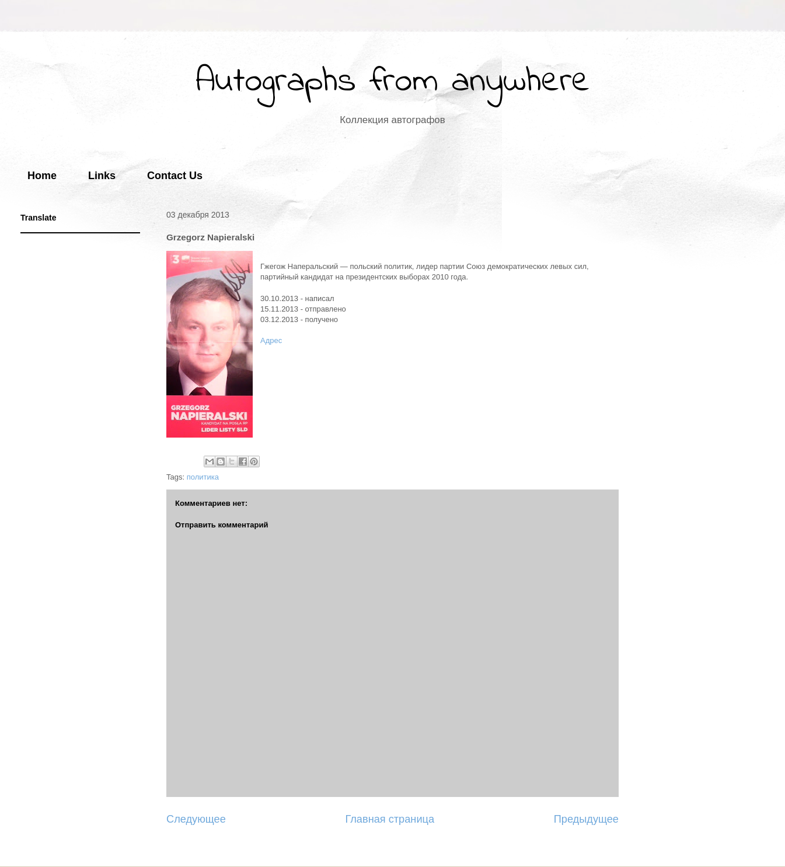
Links (102, 175)
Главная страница (389, 819)
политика (203, 477)
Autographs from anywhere (393, 82)
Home (42, 175)
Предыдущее (586, 819)
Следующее (196, 819)
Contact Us (175, 175)
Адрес (271, 340)
